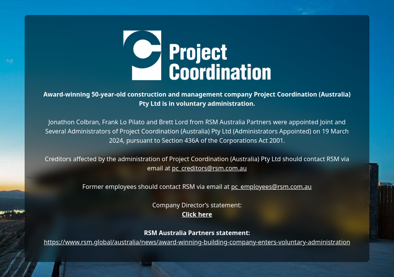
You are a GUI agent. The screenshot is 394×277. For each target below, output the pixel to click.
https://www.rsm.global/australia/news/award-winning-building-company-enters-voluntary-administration (197, 242)
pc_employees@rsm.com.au (271, 186)
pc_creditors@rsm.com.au (209, 168)
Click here (197, 214)
